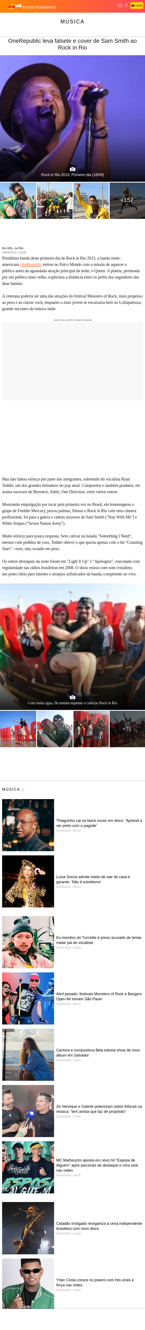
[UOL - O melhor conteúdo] (15, 6)
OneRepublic (31, 264)
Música (72, 21)
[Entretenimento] (39, 6)
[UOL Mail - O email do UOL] (119, 5)
